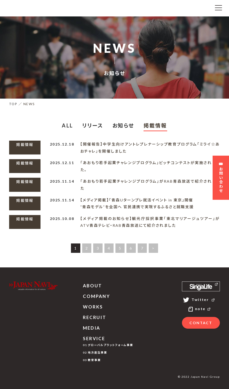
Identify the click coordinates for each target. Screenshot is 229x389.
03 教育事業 (92, 360)
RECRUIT (94, 317)
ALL (67, 125)
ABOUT (92, 285)
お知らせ (123, 125)
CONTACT (200, 322)
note (200, 308)
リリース (92, 125)
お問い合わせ (220, 178)
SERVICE (94, 338)
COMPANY (96, 296)
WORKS (93, 306)
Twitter (200, 299)
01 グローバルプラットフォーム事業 (108, 345)
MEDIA (91, 328)
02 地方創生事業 (95, 352)
